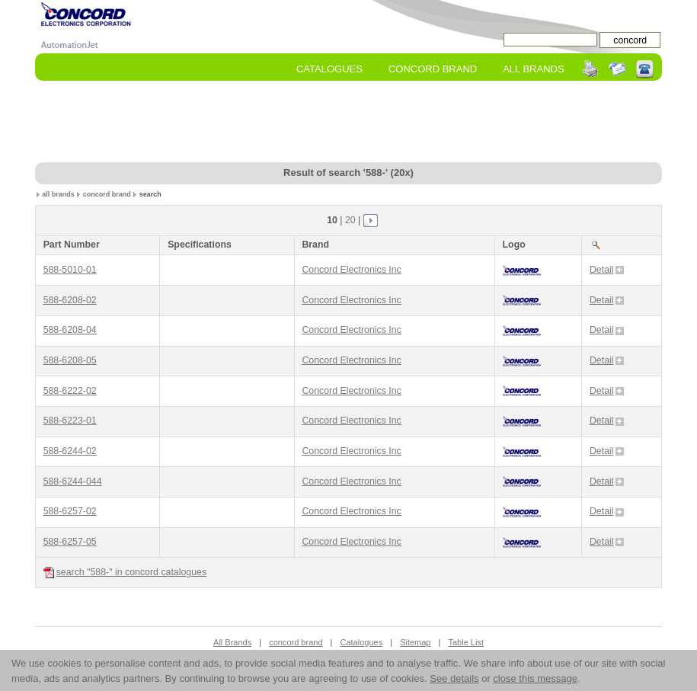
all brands (58, 194)
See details (454, 678)
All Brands (533, 69)
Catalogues (329, 69)
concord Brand (432, 69)
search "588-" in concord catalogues (124, 572)
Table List (465, 642)
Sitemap (415, 642)
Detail (607, 269)
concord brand (107, 194)
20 (350, 220)
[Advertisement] (349, 122)
